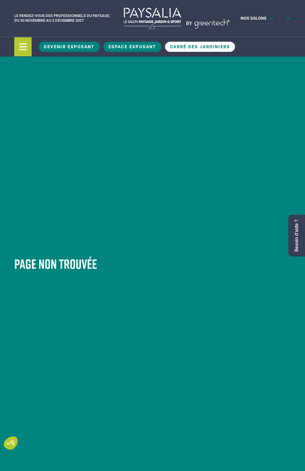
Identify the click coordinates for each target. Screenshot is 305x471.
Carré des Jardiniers (200, 46)
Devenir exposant (69, 46)
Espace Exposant (132, 46)
